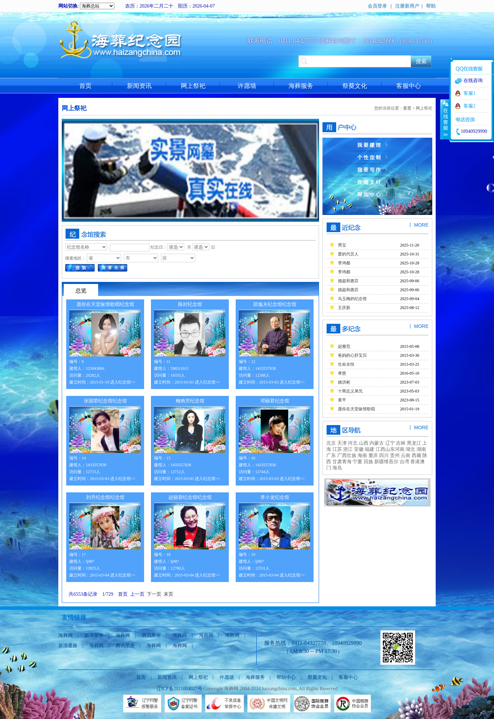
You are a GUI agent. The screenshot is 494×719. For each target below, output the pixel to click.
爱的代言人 (348, 254)
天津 (342, 443)
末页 (168, 594)
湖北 (410, 449)
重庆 (373, 455)
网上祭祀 (193, 85)
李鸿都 (344, 263)
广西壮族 (346, 455)
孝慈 (342, 373)
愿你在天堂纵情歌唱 (356, 409)
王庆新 (344, 307)
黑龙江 (414, 443)
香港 (415, 461)
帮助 (431, 6)
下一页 (154, 594)
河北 (352, 443)
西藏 (416, 455)
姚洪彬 (344, 382)
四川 (384, 455)
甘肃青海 (342, 461)
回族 (368, 461)
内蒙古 (376, 443)
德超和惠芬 (348, 280)
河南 (399, 449)
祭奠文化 (354, 85)
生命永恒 (346, 364)
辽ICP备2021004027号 (179, 688)
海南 (362, 455)
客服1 (469, 93)
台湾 (404, 461)
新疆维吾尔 (386, 461)
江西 (380, 449)
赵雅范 (344, 346)
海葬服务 (301, 85)
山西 (362, 443)
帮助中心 (286, 677)
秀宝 (342, 245)
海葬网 (65, 635)
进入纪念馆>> (123, 382)
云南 (405, 455)
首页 (85, 85)
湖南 (421, 449)
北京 (331, 443)
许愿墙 (247, 85)
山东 (390, 449)
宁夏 (357, 461)
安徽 (359, 449)
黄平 (342, 400)
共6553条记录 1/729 (92, 594)
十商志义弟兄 (350, 391)
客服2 (469, 106)
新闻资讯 (139, 85)
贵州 (395, 455)
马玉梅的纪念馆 (352, 298)
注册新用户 (407, 6)
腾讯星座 (151, 635)
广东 (331, 455)
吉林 (400, 443)
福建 (369, 449)
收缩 (445, 119)
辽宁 (390, 443)
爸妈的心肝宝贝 (352, 355)
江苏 (337, 449)
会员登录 (377, 6)
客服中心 (408, 85)
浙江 (348, 449)
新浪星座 (94, 635)
